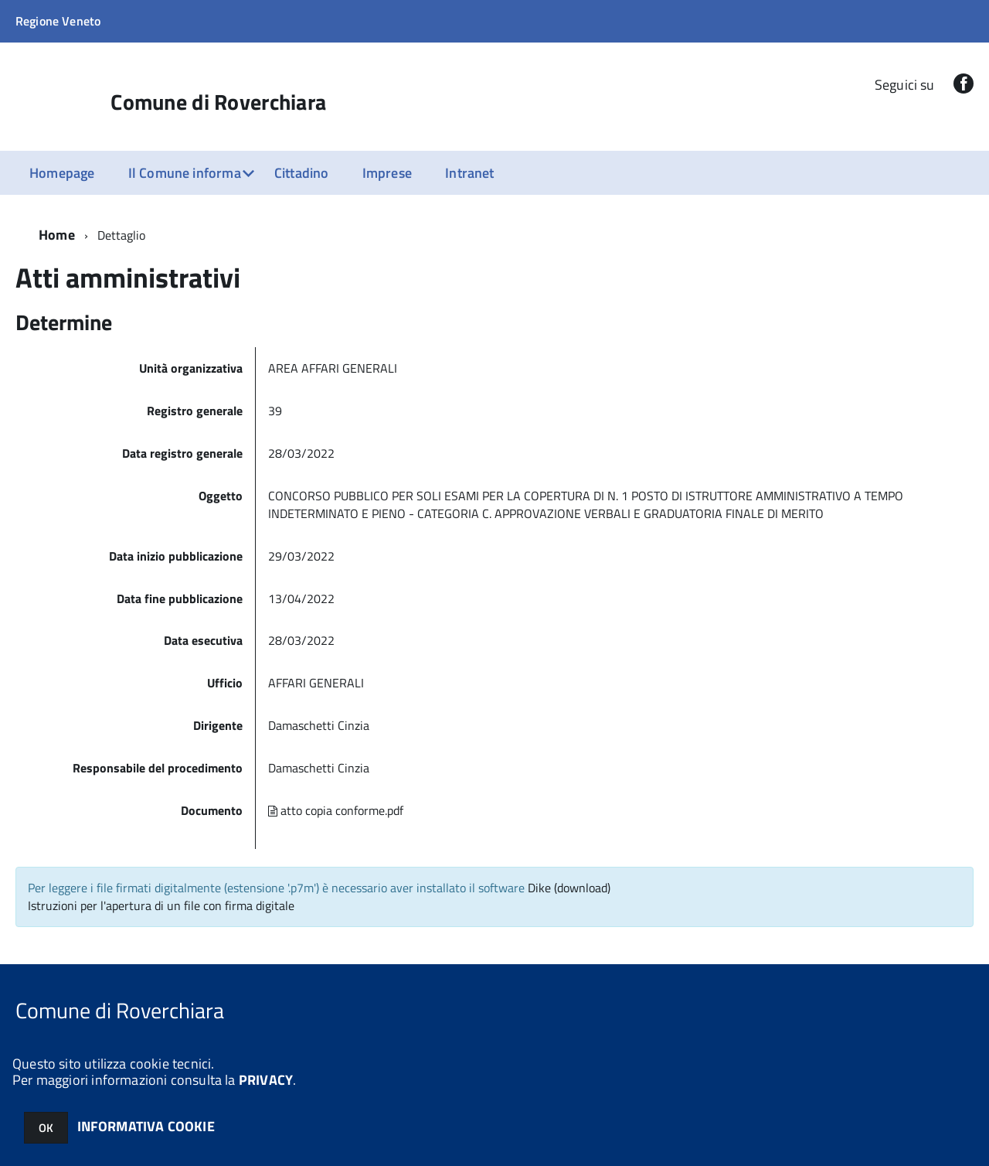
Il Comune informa (184, 172)
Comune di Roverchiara (218, 102)
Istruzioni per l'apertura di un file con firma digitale (161, 905)
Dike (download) (569, 887)
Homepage (61, 172)
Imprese (387, 172)
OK (46, 1128)
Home (57, 234)
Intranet (469, 172)
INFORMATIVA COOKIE (146, 1126)
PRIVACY (266, 1079)
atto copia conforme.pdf (335, 810)
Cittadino (301, 172)
